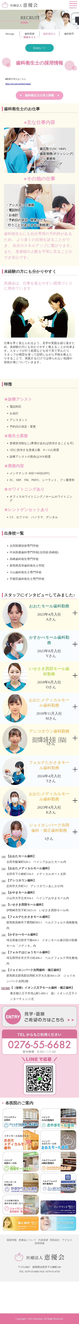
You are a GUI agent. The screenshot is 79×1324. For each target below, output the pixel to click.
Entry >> (39, 48)
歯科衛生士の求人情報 (39, 95)
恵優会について (27, 1240)
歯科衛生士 (49, 33)
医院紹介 (55, 1240)
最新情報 (12, 1240)
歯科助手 (69, 33)
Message (9, 33)
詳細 (3, 857)
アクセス (67, 1240)
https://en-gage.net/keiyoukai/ (18, 84)
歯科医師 (30, 33)
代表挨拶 (43, 1240)
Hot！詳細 (5, 988)
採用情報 (39, 1243)
